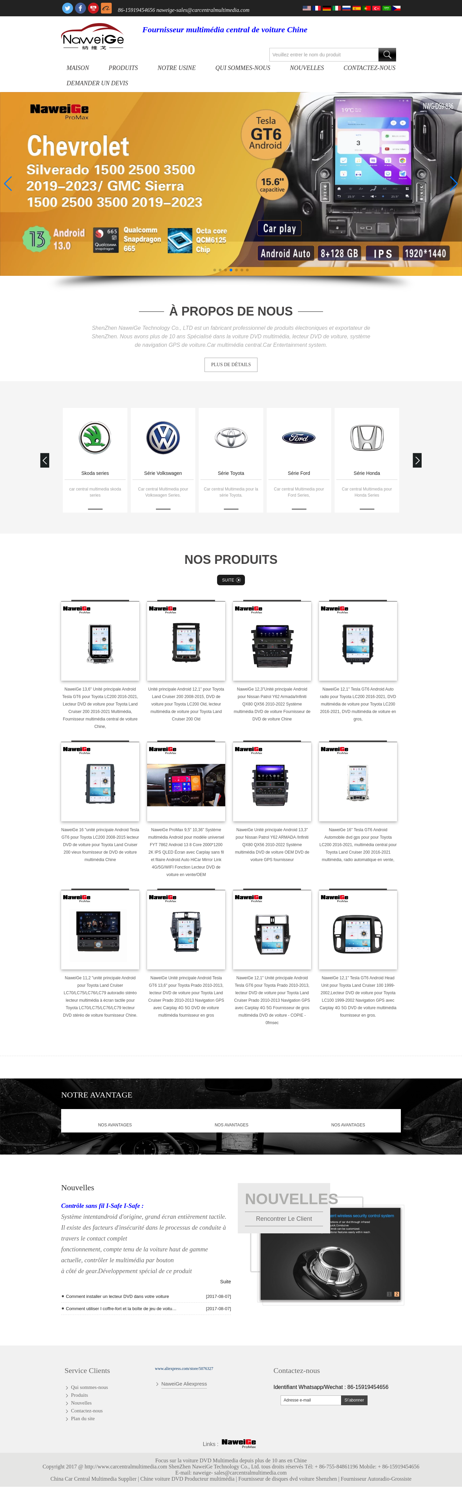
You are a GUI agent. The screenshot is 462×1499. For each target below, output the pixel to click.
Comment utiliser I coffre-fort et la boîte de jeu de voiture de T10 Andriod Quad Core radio (121, 1308)
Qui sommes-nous (242, 68)
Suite (232, 580)
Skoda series (95, 473)
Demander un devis (97, 83)
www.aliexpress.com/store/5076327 (184, 1368)
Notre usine (177, 68)
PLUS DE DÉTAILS (231, 364)
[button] (214, 270)
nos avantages (115, 1125)
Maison (78, 68)
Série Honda (367, 473)
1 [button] (389, 1294)
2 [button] (397, 1294)
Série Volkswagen (163, 473)
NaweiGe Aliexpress (184, 1384)
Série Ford (299, 473)
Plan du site (83, 1418)
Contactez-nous (369, 68)
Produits (123, 68)
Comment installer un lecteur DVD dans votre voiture (117, 1296)
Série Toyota (231, 473)
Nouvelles (307, 68)
